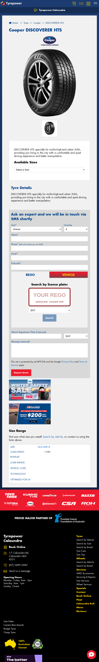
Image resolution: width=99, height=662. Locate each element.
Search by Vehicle (85, 514)
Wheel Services (83, 559)
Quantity (68, 225)
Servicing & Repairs (85, 552)
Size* (13, 225)
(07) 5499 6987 (18, 540)
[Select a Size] (49, 169)
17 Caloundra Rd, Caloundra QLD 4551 (19, 531)
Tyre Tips (80, 529)
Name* (14, 234)
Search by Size (83, 518)
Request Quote (21, 372)
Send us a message (19, 546)
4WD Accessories (85, 548)
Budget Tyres (10, 603)
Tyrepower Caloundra (49, 10)
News (79, 582)
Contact (81, 567)
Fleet (79, 574)
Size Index (9, 596)
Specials (81, 563)
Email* (14, 253)
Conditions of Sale (37, 657)
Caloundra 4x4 (85, 578)
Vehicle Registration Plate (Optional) (28, 332)
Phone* (27, 244)
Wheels (80, 533)
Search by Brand (84, 522)
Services (81, 544)
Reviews (81, 586)
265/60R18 (44, 421)
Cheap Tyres (9, 607)
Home (13, 22)
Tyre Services (82, 555)
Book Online (83, 570)
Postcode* (16, 263)
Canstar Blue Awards (14, 600)
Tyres (79, 511)
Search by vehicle (53, 412)
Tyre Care (81, 525)
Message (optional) (20, 341)
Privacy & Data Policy (20, 657)
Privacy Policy (68, 361)
